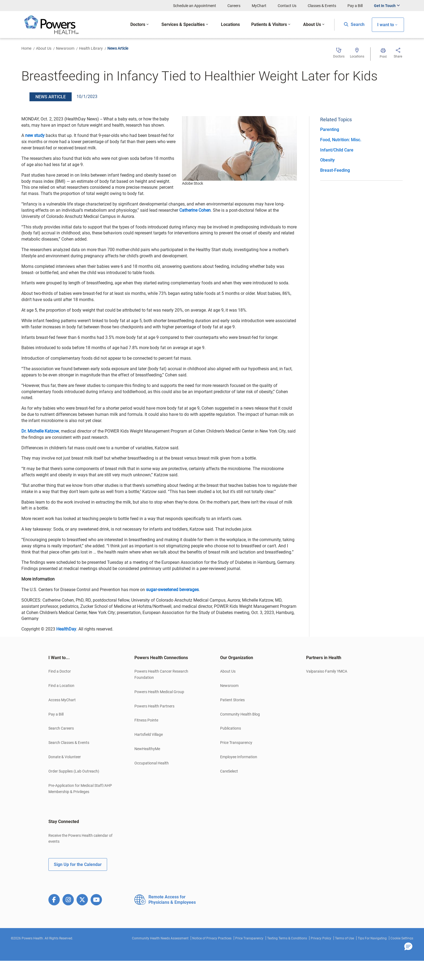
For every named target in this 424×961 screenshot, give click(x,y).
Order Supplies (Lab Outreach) (73, 771)
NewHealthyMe (147, 749)
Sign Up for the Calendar (78, 864)
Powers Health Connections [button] (161, 657)
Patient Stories (232, 700)
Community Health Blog (240, 714)
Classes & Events (322, 6)
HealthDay (66, 629)
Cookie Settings (401, 938)
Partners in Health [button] (323, 657)
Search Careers (61, 728)
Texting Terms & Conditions (287, 938)
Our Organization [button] (236, 657)
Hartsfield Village (148, 734)
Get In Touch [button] (385, 6)
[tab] (83, 658)
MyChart (259, 6)
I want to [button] (385, 24)
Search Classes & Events (68, 742)
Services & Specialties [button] (183, 24)
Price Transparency (236, 742)
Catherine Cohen (195, 210)
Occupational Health (151, 763)
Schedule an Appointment (194, 6)
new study (35, 135)
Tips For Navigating (372, 938)
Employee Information (238, 757)
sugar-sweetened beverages (172, 589)
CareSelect (229, 771)
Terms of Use (344, 938)
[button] (408, 946)
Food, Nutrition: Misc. (340, 139)
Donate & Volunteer (64, 757)
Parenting (329, 129)
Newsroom (65, 48)
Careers (233, 6)
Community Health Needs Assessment (160, 938)
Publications (230, 728)
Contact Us (287, 6)
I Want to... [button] (59, 657)
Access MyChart (62, 700)
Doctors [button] (137, 24)
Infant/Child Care (336, 150)
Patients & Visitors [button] (269, 24)
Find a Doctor (59, 671)
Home (26, 48)
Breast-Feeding (335, 170)
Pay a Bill (355, 6)
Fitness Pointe (146, 720)
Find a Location (61, 685)
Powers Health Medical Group (159, 692)
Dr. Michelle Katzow (40, 431)
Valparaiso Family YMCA (326, 671)
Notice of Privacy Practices (211, 938)
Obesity (327, 160)
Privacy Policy (321, 938)
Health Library (91, 48)
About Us (43, 48)
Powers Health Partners (154, 706)
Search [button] (354, 24)
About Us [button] (312, 24)
